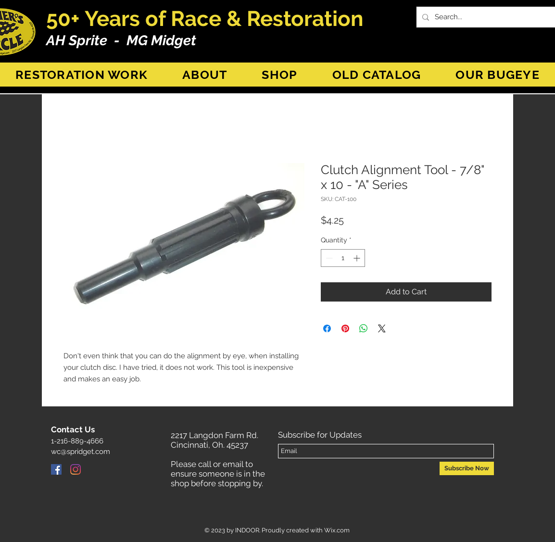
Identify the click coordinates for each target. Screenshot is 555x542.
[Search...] (488, 17)
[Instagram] (75, 469)
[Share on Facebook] (327, 328)
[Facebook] (56, 469)
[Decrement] (328, 258)
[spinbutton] (343, 258)
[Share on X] (382, 328)
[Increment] (358, 258)
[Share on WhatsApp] (363, 328)
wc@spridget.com (80, 451)
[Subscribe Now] (467, 468)
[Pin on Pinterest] (345, 328)
